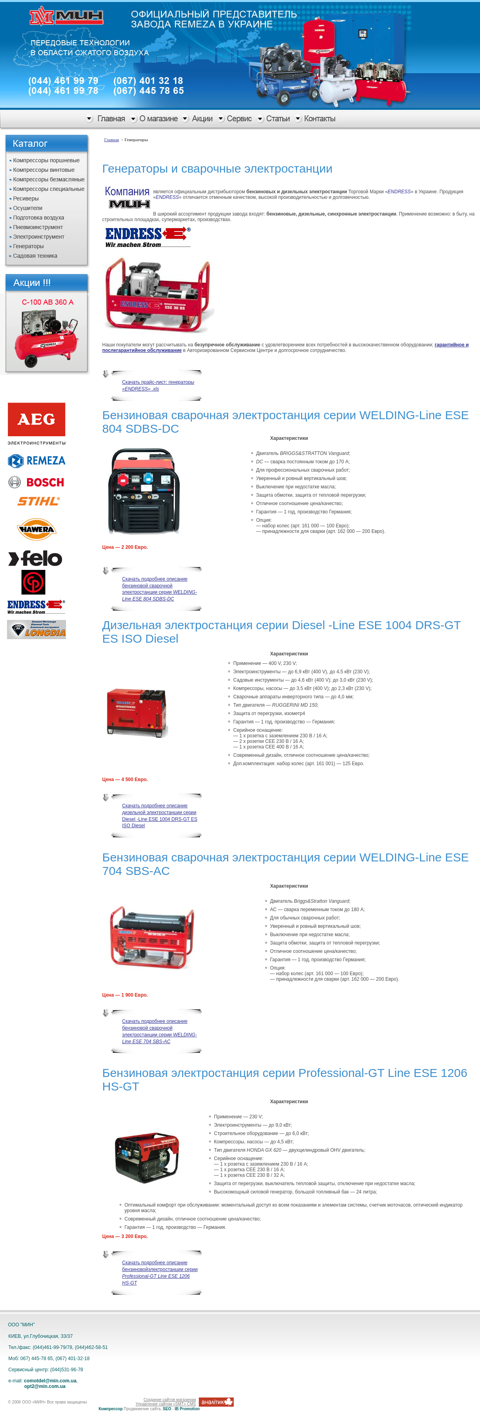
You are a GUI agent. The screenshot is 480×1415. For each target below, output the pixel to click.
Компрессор (110, 1409)
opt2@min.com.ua (45, 1386)
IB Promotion (187, 1409)
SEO (167, 1409)
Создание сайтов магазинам (170, 1400)
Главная (111, 139)
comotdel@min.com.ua (50, 1381)
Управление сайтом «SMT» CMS (166, 1404)
